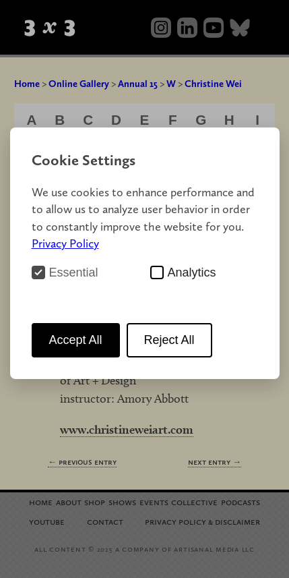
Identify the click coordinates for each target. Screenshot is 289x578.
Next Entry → (214, 462)
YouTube (47, 521)
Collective (194, 501)
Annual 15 (138, 84)
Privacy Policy (65, 243)
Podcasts (240, 501)
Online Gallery (79, 84)
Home (27, 84)
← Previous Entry (82, 462)
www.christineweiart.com (126, 429)
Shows (122, 501)
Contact (105, 521)
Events (153, 501)
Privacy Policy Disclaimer (202, 521)
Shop (94, 501)
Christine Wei (213, 84)
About (69, 501)
